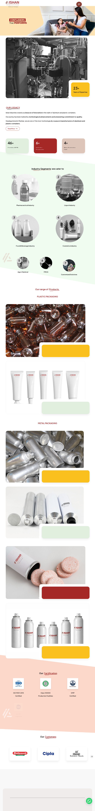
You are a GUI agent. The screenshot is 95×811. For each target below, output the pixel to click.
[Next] (91, 756)
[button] (79, 4)
